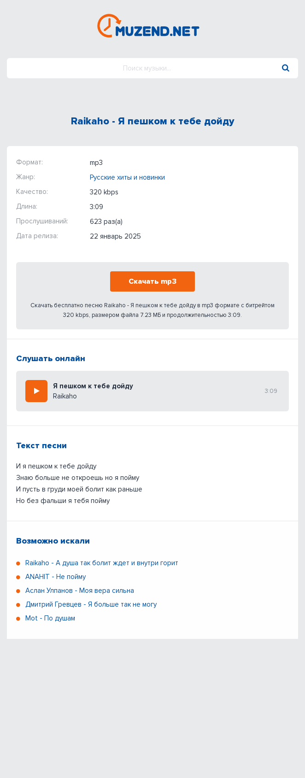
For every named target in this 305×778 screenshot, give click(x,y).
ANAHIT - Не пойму (55, 577)
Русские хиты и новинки (127, 177)
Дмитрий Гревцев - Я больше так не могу (91, 604)
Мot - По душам (50, 618)
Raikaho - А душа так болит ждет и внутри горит (101, 563)
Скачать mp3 (152, 281)
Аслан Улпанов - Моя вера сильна (79, 590)
